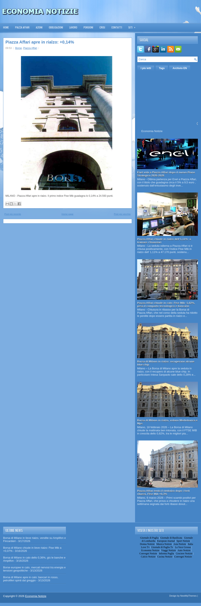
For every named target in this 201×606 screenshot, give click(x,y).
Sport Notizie (183, 540)
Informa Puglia (166, 553)
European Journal (166, 540)
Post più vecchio (122, 214)
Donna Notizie (147, 544)
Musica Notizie (164, 544)
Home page (67, 214)
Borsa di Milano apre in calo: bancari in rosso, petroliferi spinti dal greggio (30, 579)
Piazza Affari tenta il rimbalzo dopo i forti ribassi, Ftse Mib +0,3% (163, 492)
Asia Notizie (179, 544)
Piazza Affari (22, 27)
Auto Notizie (184, 550)
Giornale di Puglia (149, 537)
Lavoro (73, 27)
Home (6, 27)
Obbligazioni (56, 27)
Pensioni (88, 27)
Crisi (102, 27)
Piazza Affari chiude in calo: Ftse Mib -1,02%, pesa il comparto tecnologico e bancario (166, 304)
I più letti (146, 68)
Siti (133, 26)
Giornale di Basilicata (171, 537)
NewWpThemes (188, 595)
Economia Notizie (151, 131)
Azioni (39, 27)
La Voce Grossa (183, 547)
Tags (162, 68)
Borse (18, 48)
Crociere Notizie (184, 553)
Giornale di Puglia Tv (162, 547)
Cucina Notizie (164, 556)
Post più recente (12, 214)
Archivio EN (180, 68)
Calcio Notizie (148, 556)
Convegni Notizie (148, 553)
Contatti (116, 27)
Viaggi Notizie (168, 550)
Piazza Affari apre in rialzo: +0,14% (39, 42)
